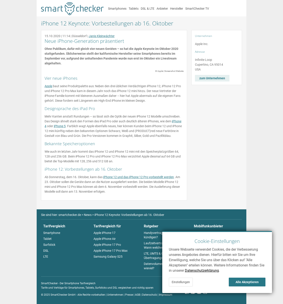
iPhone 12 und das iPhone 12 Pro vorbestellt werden (138, 177)
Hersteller (176, 8)
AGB (137, 294)
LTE (45, 256)
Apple (48, 86)
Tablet (47, 239)
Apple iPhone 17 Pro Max (111, 250)
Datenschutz (149, 294)
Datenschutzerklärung (202, 270)
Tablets (134, 8)
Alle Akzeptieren (247, 282)
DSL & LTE (147, 8)
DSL (46, 250)
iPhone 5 (60, 126)
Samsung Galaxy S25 (108, 256)
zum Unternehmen (212, 78)
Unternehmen (115, 294)
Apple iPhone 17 (104, 233)
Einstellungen (181, 282)
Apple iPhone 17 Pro (107, 244)
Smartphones (117, 8)
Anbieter (162, 8)
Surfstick (49, 244)
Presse (129, 294)
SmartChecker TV (197, 8)
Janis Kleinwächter (102, 36)
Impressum (165, 294)
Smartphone (51, 233)
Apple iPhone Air (105, 239)
